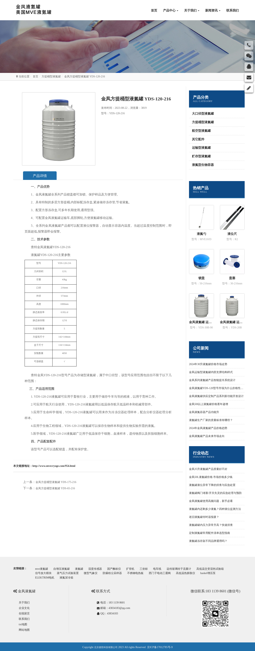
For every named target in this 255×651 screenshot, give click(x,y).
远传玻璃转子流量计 (189, 568)
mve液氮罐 (42, 568)
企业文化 (24, 606)
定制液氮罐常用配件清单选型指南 (209, 533)
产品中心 (170, 10)
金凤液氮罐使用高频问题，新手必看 (211, 501)
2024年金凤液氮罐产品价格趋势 (208, 428)
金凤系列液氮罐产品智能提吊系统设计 (212, 380)
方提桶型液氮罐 (51, 76)
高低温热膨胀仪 (193, 572)
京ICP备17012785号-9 (160, 646)
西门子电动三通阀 (167, 572)
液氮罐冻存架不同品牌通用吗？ (208, 541)
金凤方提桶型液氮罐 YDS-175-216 (56, 482)
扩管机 (137, 568)
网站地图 (24, 628)
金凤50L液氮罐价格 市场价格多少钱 (210, 477)
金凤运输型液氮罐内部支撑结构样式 (211, 372)
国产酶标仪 (120, 568)
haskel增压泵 (217, 572)
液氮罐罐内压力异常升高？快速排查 (211, 525)
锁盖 (201, 278)
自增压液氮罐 (63, 568)
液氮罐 (82, 568)
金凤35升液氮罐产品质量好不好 (208, 469)
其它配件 (198, 139)
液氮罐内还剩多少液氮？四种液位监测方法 (215, 509)
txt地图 (23, 623)
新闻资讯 (212, 10)
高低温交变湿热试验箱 (222, 568)
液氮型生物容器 (203, 164)
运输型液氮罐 (201, 147)
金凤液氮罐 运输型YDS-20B (232, 322)
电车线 (167, 568)
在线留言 (24, 612)
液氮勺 (201, 233)
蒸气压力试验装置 (70, 572)
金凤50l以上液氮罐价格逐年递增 (208, 404)
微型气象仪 (94, 572)
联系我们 (232, 10)
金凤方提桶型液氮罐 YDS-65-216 (55, 488)
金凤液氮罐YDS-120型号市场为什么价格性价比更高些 (221, 388)
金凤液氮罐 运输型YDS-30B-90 (201, 322)
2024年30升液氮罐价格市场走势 (208, 364)
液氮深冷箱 (68, 576)
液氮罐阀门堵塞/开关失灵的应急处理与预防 (215, 493)
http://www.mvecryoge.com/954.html (53, 465)
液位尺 (232, 233)
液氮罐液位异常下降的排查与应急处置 (212, 485)
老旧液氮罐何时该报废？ (204, 517)
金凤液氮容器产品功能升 (204, 412)
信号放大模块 (44, 572)
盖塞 (232, 278)
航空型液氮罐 (201, 130)
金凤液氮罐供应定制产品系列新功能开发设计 (216, 396)
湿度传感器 (100, 568)
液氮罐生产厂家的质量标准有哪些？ (211, 420)
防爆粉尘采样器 (117, 572)
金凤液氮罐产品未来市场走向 (207, 436)
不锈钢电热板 (141, 572)
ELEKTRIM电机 (45, 576)
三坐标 (152, 568)
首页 (154, 10)
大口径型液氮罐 (203, 113)
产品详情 (42, 176)
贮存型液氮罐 (201, 156)
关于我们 (191, 10)
